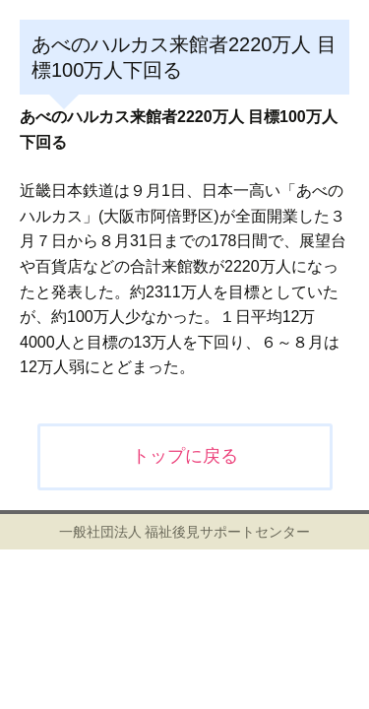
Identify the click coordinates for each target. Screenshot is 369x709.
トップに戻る (185, 456)
